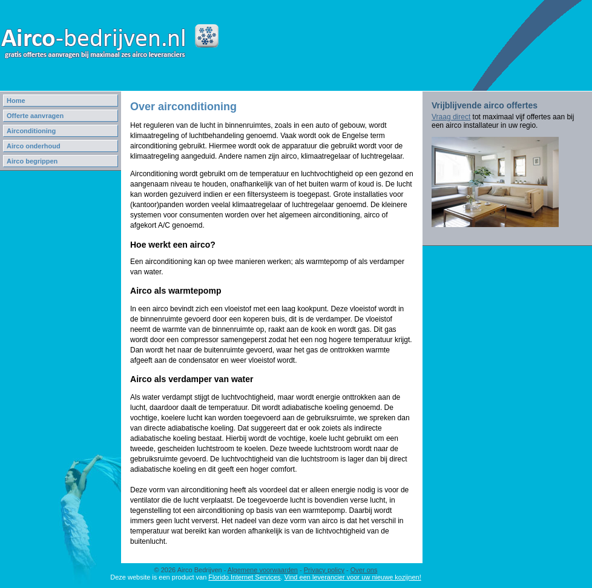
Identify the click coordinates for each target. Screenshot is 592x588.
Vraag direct (451, 117)
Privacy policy (324, 569)
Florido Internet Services (244, 577)
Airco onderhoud (34, 146)
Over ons (364, 569)
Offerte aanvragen (35, 115)
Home (16, 100)
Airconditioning (31, 130)
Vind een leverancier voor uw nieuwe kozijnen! (352, 577)
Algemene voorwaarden (263, 569)
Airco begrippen (32, 161)
